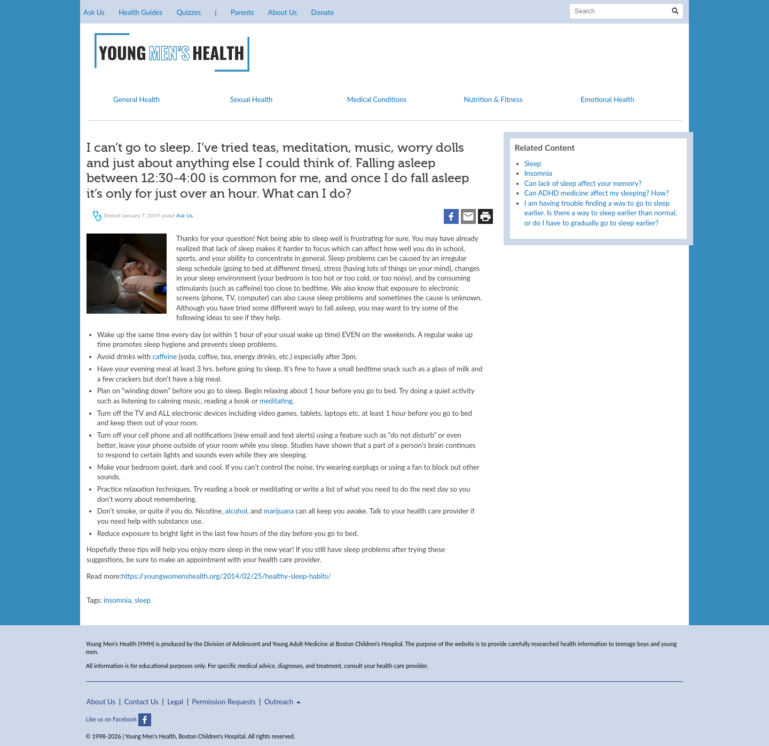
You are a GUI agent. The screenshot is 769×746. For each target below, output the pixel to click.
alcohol (236, 511)
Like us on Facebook (118, 719)
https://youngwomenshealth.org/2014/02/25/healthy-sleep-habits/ (226, 576)
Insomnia (538, 173)
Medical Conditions (377, 99)
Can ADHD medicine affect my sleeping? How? (596, 193)
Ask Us (94, 12)
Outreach (282, 701)
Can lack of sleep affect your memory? (583, 183)
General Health (136, 99)
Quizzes (189, 12)
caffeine (164, 356)
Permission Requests (224, 701)
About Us (282, 12)
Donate (322, 12)
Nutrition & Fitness (493, 99)
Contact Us (141, 701)
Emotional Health (607, 99)
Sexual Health (251, 99)
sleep (143, 600)
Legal (175, 701)
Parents (242, 12)
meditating (276, 401)
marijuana (279, 511)
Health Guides (140, 12)
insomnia (117, 600)
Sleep (532, 163)
